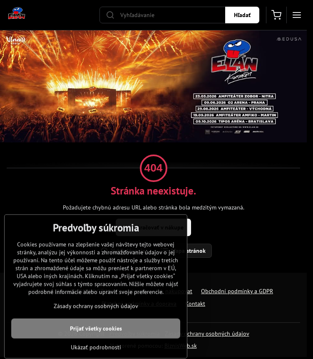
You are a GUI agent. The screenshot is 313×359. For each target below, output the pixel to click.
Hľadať (242, 15)
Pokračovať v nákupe (152, 227)
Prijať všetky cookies (96, 345)
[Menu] (297, 15)
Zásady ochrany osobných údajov (207, 333)
